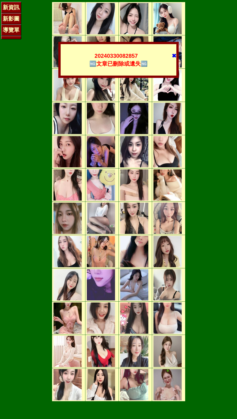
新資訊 (11, 7)
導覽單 (11, 30)
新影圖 (11, 18)
